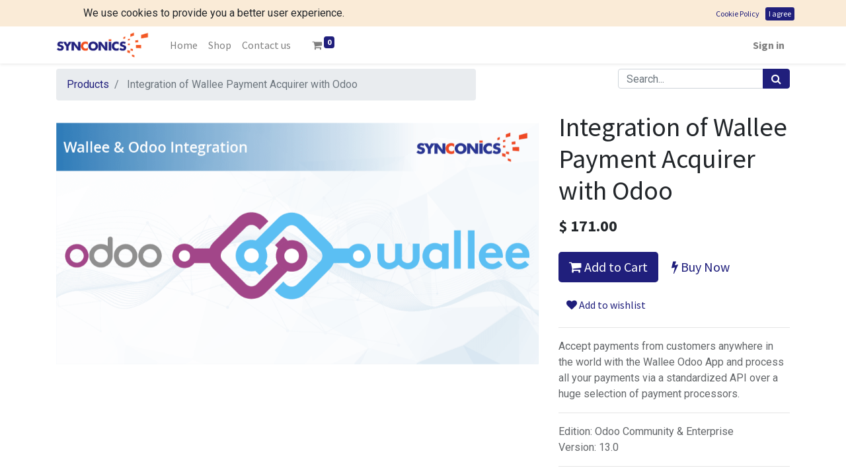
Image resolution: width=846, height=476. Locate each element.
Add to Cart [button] (608, 266)
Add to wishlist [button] (606, 304)
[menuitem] (184, 45)
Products (88, 84)
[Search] (776, 79)
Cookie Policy (737, 14)
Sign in (769, 45)
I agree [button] (780, 14)
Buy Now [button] (701, 266)
